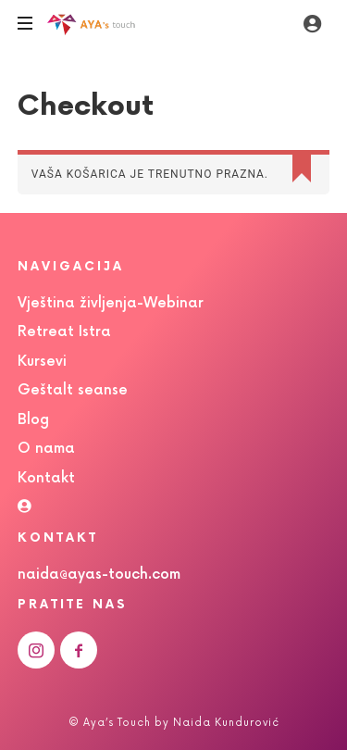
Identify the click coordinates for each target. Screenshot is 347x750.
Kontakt (46, 478)
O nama (46, 448)
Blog (33, 420)
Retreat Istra (64, 332)
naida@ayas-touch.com (99, 574)
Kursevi (42, 361)
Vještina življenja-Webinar (111, 303)
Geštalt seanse (73, 390)
